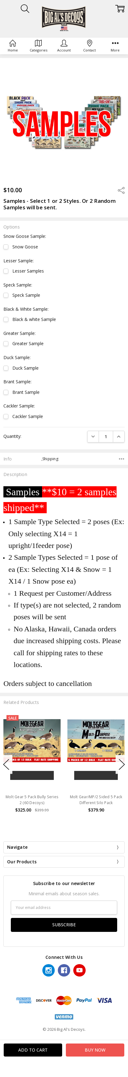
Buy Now (32, 786)
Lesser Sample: (18, 261)
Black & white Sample (34, 319)
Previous (6, 764)
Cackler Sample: (19, 406)
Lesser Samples (28, 271)
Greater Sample (28, 343)
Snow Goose (25, 247)
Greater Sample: (19, 333)
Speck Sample (26, 295)
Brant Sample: (17, 382)
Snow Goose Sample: (24, 236)
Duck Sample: (17, 357)
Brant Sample (26, 392)
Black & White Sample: (26, 309)
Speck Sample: (17, 285)
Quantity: (12, 436)
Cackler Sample (27, 416)
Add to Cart (32, 775)
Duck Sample (25, 368)
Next (122, 764)
